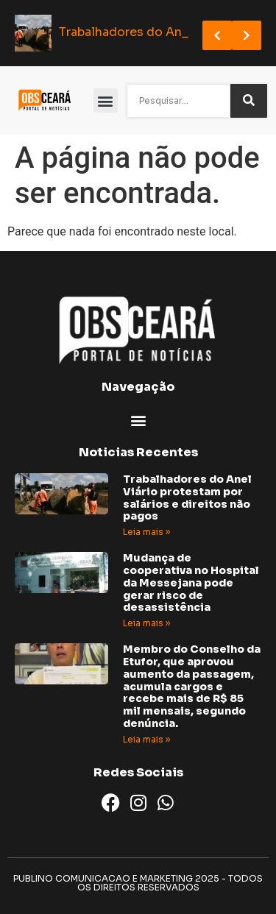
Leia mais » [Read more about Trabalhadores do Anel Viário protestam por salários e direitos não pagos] (146, 531)
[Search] (248, 101)
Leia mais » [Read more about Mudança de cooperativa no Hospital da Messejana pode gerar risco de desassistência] (146, 622)
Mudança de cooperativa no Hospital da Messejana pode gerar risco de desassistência (191, 582)
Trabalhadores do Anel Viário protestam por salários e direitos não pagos (187, 497)
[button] (105, 100)
